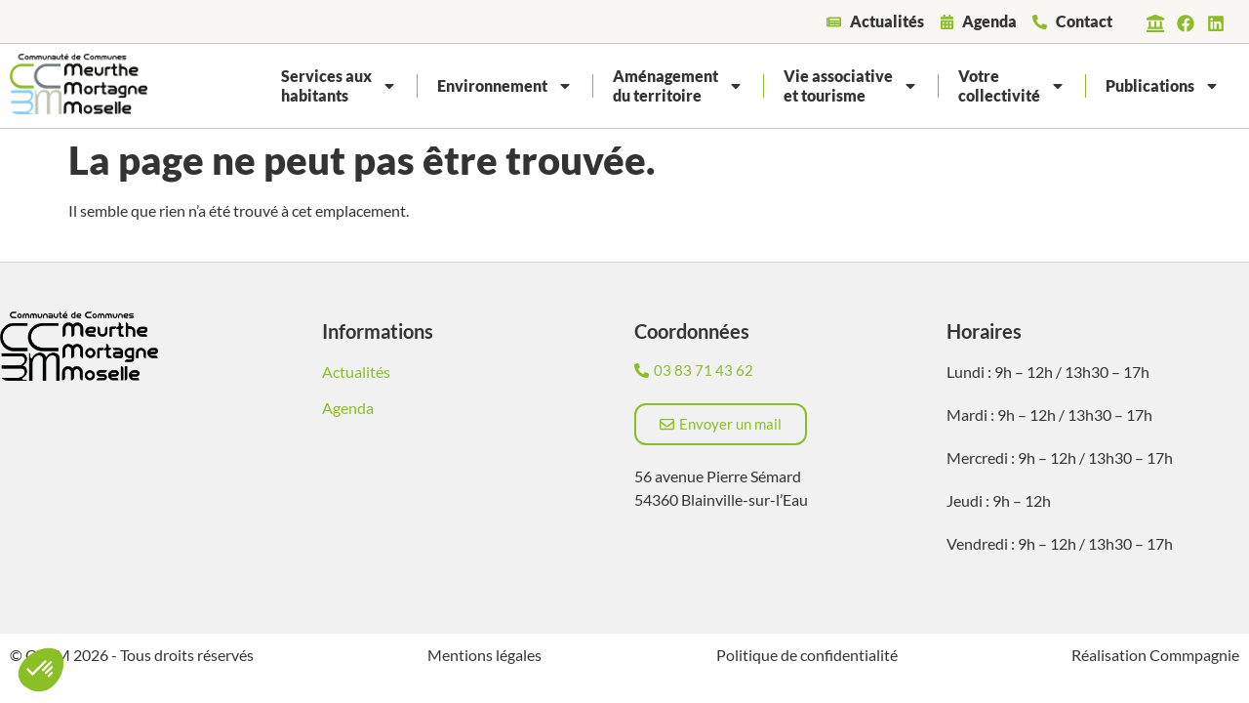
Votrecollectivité (1012, 85)
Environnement (505, 85)
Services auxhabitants (339, 85)
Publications (1163, 85)
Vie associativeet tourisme (851, 85)
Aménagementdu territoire (678, 85)
